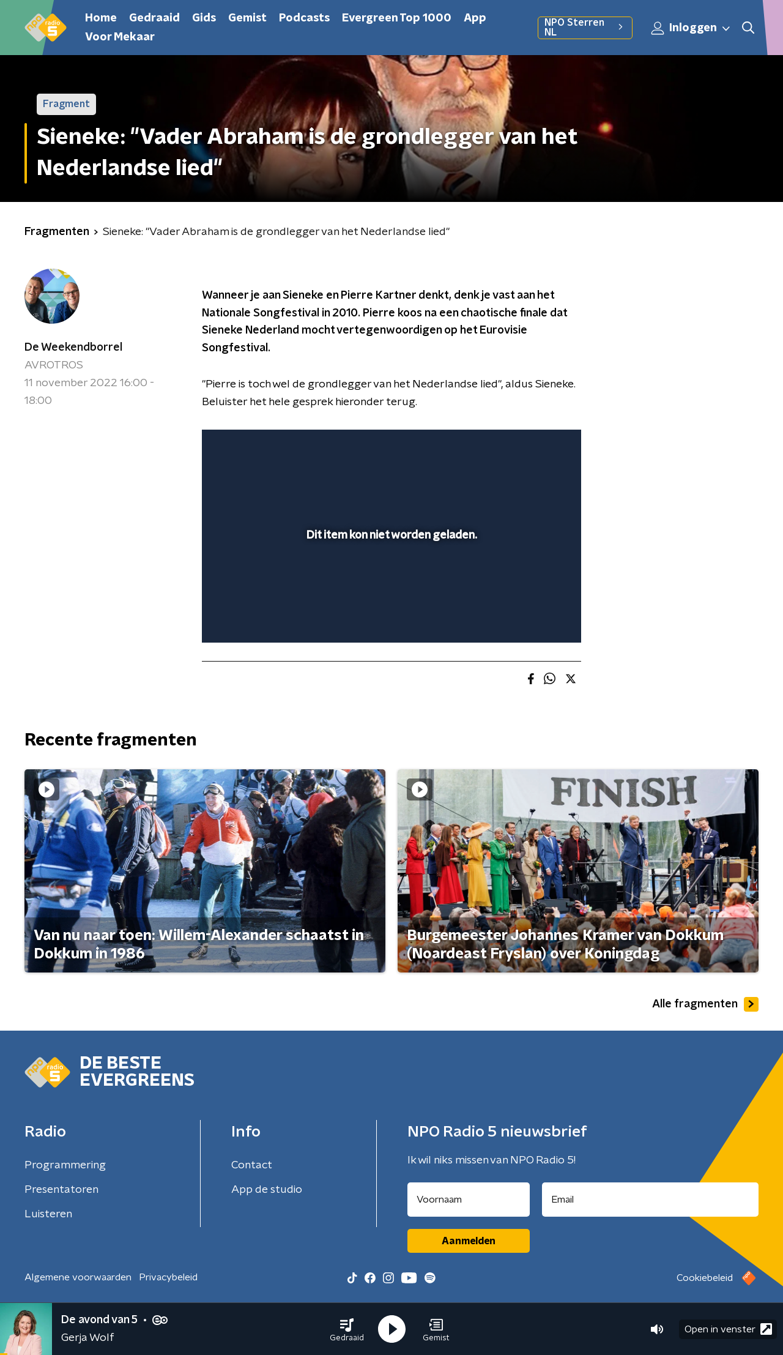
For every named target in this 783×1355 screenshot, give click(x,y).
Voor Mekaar (120, 37)
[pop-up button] (526, 615)
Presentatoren (61, 1189)
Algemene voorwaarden (78, 1277)
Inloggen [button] (691, 28)
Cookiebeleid (705, 1278)
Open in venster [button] (728, 1329)
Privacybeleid (168, 1277)
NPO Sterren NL (585, 27)
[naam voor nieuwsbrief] (468, 1199)
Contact (251, 1165)
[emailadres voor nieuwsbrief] (650, 1199)
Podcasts (304, 18)
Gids (204, 18)
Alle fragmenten (705, 1004)
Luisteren (48, 1214)
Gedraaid (154, 18)
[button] (346, 1329)
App (475, 18)
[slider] (390, 583)
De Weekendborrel (73, 347)
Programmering (65, 1165)
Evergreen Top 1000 (396, 18)
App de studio (266, 1189)
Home (101, 18)
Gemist (247, 18)
